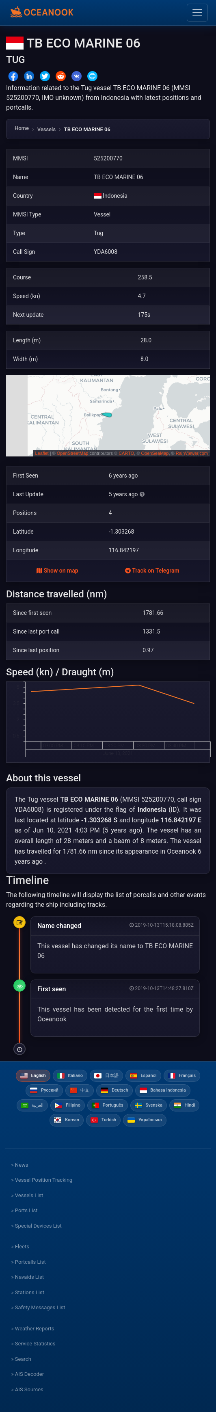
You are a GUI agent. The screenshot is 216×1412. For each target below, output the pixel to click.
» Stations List (27, 1292)
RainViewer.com (192, 453)
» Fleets (20, 1246)
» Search (21, 1359)
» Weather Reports (32, 1329)
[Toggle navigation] (197, 13)
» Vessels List (27, 1195)
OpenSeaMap (155, 453)
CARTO (126, 453)
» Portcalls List (28, 1262)
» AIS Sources (27, 1389)
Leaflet (42, 453)
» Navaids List (27, 1277)
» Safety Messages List (38, 1307)
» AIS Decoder (27, 1374)
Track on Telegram (152, 570)
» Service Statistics (33, 1344)
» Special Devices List (36, 1226)
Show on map (57, 570)
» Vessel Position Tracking (42, 1180)
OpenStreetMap (73, 453)
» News (19, 1165)
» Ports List (24, 1210)
